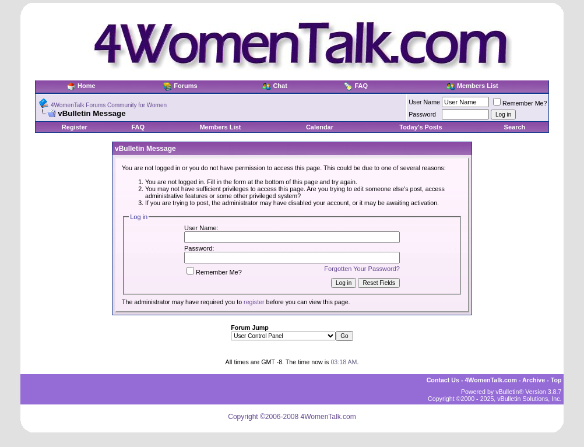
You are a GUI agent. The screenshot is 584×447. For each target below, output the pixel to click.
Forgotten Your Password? (362, 268)
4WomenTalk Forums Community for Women (109, 105)
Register (74, 127)
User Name (424, 101)
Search (515, 127)
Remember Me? (520, 103)
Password (422, 114)
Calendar (319, 127)
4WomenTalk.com (491, 379)
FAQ (361, 85)
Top (556, 379)
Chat (280, 85)
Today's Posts (420, 127)
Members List (477, 85)
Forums (185, 85)
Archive (533, 379)
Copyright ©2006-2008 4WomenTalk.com (292, 417)
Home (87, 85)
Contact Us (443, 379)
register (254, 301)
